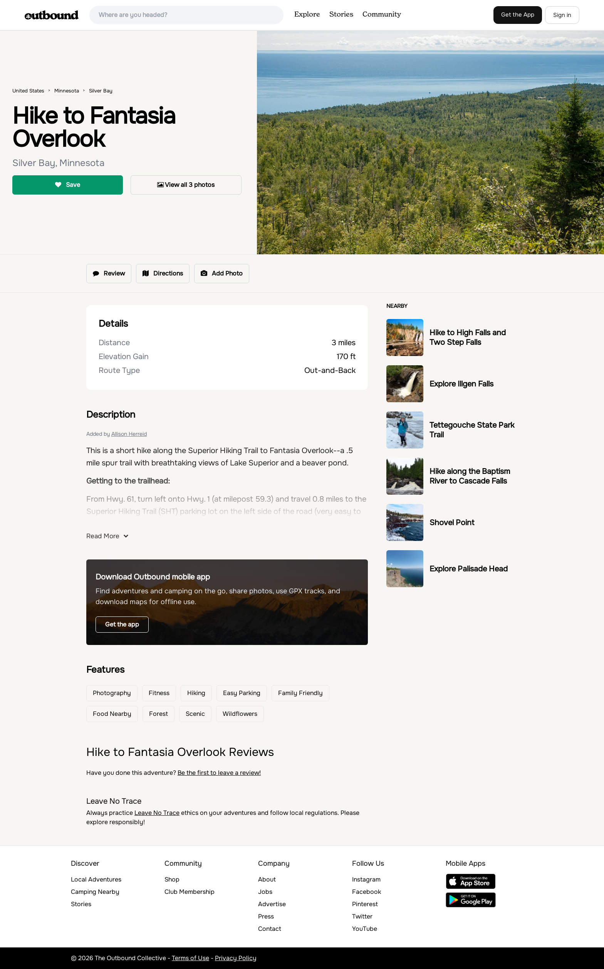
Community (381, 14)
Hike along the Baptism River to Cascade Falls (470, 476)
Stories (341, 14)
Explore (307, 14)
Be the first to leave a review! (219, 773)
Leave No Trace (157, 813)
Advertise (272, 904)
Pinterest (365, 904)
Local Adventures (96, 879)
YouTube (364, 929)
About (267, 879)
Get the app (122, 624)
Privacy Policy (236, 958)
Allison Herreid (129, 433)
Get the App (517, 14)
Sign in (562, 15)
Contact (269, 929)
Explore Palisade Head (469, 569)
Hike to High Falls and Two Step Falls (468, 337)
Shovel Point (452, 522)
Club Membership (189, 892)
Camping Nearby (95, 892)
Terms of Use (190, 958)
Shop (172, 879)
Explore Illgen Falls (461, 384)
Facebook (366, 892)
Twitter (362, 916)
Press (266, 916)
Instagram (366, 879)
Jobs (265, 892)
